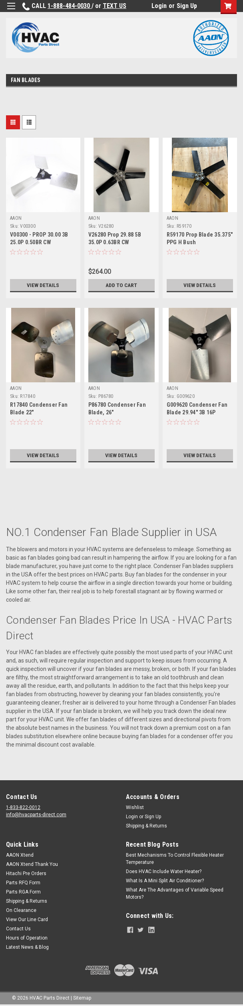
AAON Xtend (20, 855)
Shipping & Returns (146, 826)
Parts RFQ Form (23, 883)
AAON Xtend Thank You (32, 864)
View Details (43, 285)
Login (159, 6)
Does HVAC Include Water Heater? (163, 871)
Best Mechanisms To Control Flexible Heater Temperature (175, 858)
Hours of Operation (27, 938)
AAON (16, 218)
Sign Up (187, 6)
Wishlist (135, 807)
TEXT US (114, 6)
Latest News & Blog (27, 947)
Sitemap (82, 998)
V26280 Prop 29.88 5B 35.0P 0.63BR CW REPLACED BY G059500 (116, 242)
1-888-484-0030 (70, 6)
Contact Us (18, 929)
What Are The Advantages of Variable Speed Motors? (174, 893)
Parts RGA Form (23, 892)
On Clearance (21, 910)
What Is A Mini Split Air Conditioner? (165, 881)
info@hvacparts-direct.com (36, 814)
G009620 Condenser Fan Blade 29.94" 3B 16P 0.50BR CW (197, 412)
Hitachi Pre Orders (26, 873)
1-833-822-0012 (23, 807)
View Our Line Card (27, 919)
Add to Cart (121, 285)
